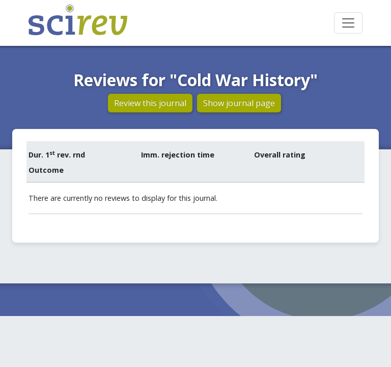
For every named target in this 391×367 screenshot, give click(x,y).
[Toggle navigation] (348, 23)
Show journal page (239, 103)
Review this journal (150, 103)
